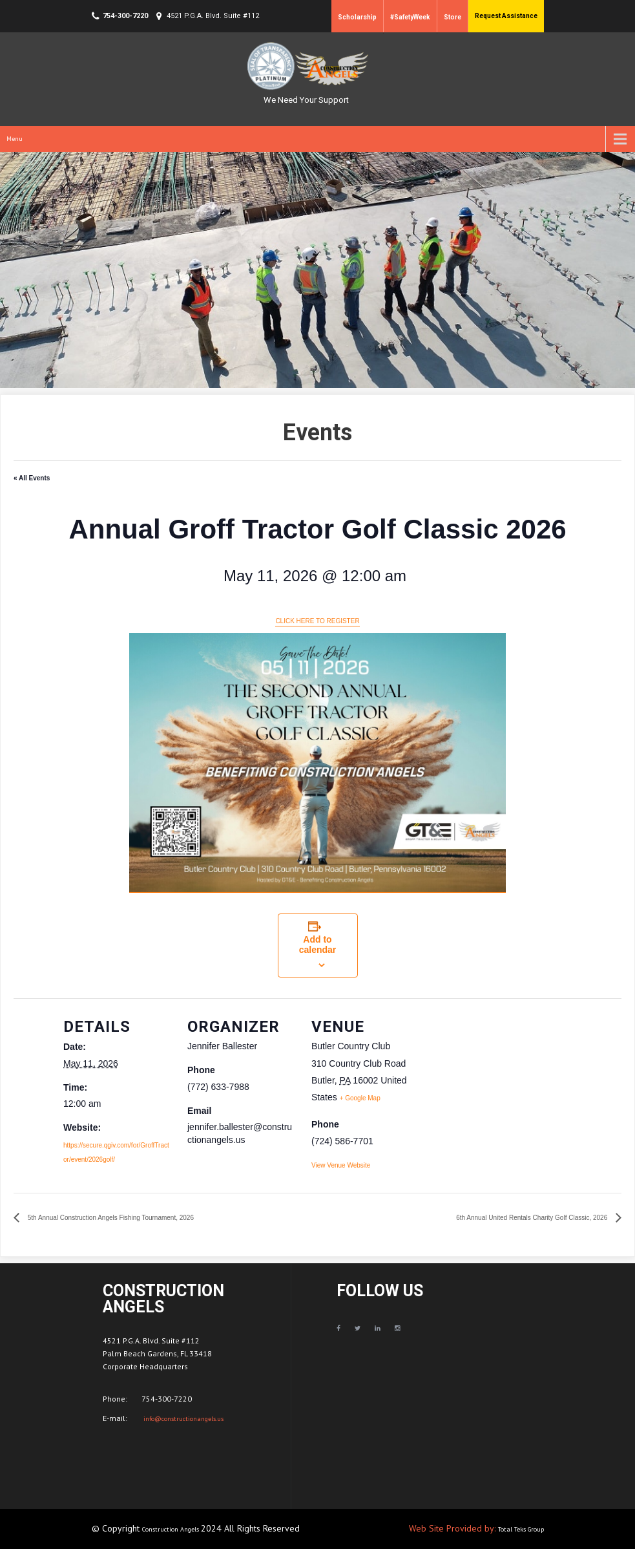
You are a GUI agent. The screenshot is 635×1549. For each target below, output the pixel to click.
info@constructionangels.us (182, 1419)
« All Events (32, 478)
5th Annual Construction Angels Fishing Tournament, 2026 (110, 1217)
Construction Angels (171, 1529)
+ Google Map (360, 1098)
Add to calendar (318, 944)
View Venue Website (340, 1165)
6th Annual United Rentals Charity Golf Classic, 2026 (532, 1217)
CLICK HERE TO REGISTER (317, 621)
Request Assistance (506, 15)
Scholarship (357, 17)
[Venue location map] (503, 1087)
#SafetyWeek (410, 17)
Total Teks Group (521, 1529)
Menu (14, 138)
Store (452, 17)
